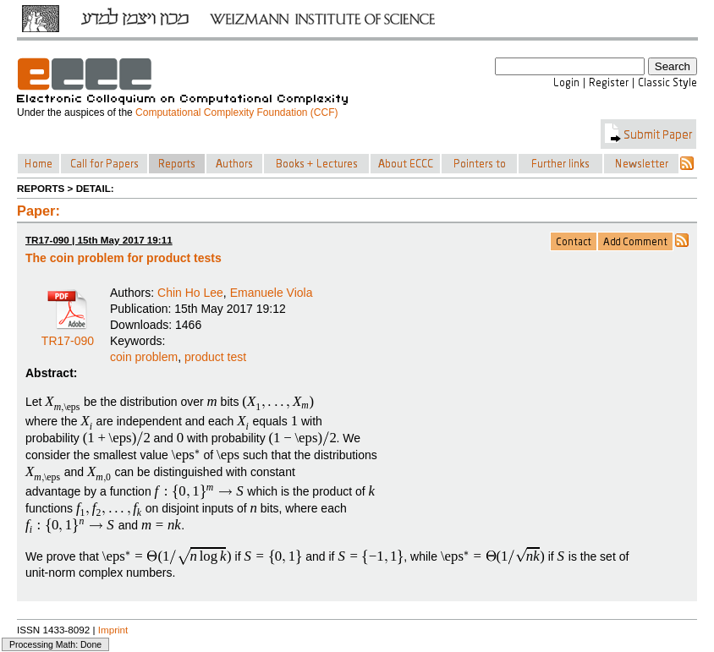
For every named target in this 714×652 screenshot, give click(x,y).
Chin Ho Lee (190, 292)
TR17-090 (67, 335)
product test (215, 357)
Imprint (113, 629)
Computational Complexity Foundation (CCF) (236, 112)
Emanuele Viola (271, 292)
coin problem (144, 357)
